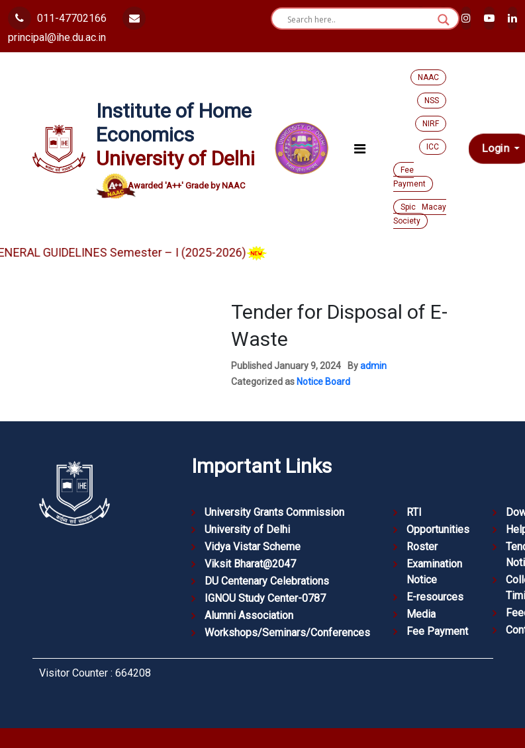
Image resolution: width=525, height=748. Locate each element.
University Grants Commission (274, 512)
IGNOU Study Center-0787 (265, 598)
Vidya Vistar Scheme (253, 546)
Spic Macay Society (419, 214)
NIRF (430, 123)
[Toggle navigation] (360, 149)
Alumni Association (249, 615)
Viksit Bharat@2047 (250, 564)
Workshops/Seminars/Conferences (287, 632)
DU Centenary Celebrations (267, 581)
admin (373, 365)
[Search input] (359, 20)
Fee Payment (409, 176)
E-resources (434, 597)
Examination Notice (434, 572)
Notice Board (323, 381)
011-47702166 (57, 18)
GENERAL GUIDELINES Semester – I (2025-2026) (139, 252)
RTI (414, 512)
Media (421, 614)
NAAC (428, 77)
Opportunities (437, 529)
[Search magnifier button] (443, 20)
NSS (431, 100)
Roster (422, 546)
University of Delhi (247, 529)
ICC (432, 146)
